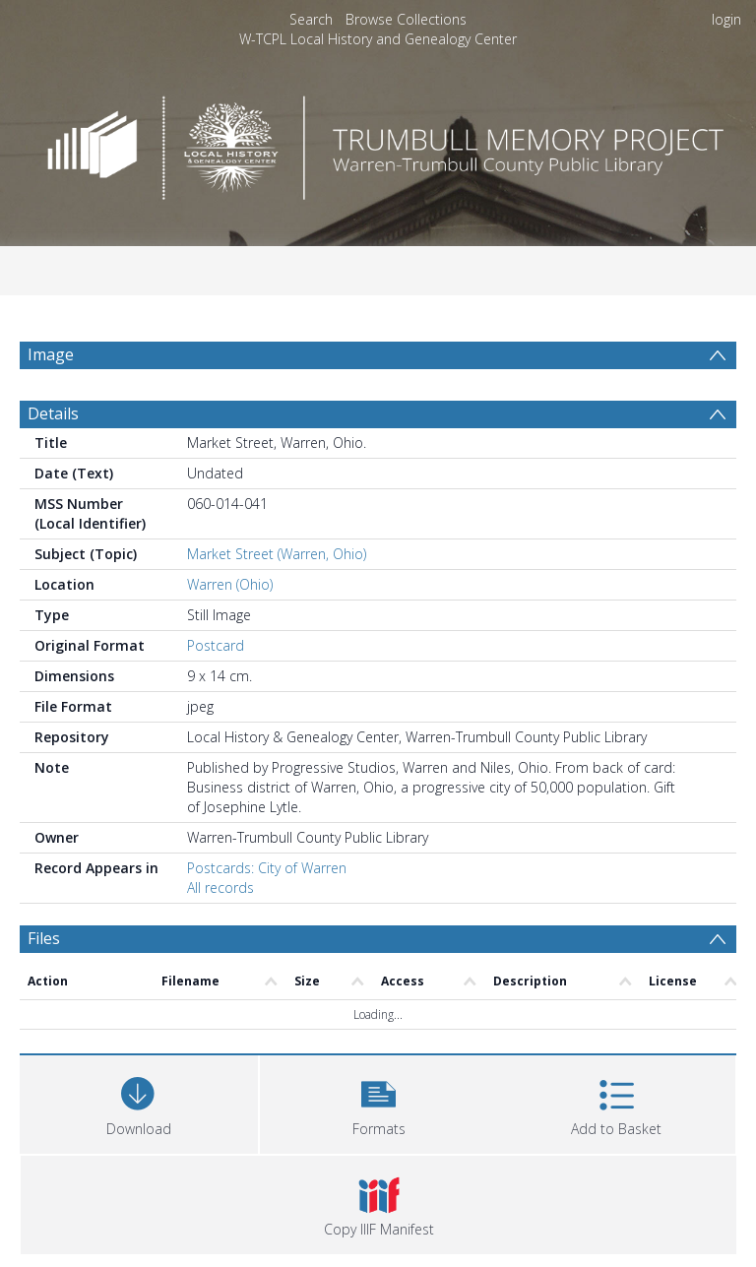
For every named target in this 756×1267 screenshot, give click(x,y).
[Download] (139, 1102)
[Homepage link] (377, 142)
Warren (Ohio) (230, 584)
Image (51, 354)
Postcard (215, 645)
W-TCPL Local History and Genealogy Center (378, 39)
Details (53, 413)
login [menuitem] (726, 19)
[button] (379, 1102)
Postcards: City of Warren (266, 867)
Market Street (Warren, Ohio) (276, 553)
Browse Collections (406, 19)
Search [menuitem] (311, 19)
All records (220, 887)
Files (44, 938)
